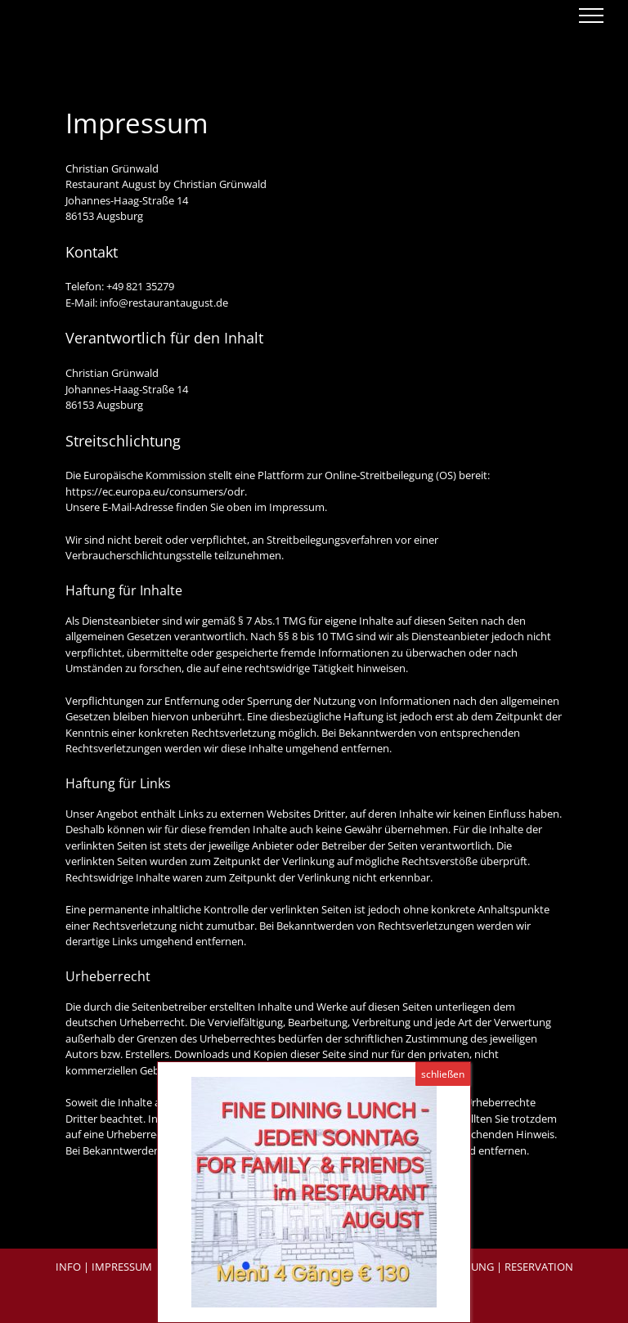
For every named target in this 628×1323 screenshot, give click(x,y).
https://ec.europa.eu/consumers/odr (154, 491)
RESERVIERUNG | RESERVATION (496, 1266)
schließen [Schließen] (442, 1074)
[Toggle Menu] (591, 15)
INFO (68, 1266)
